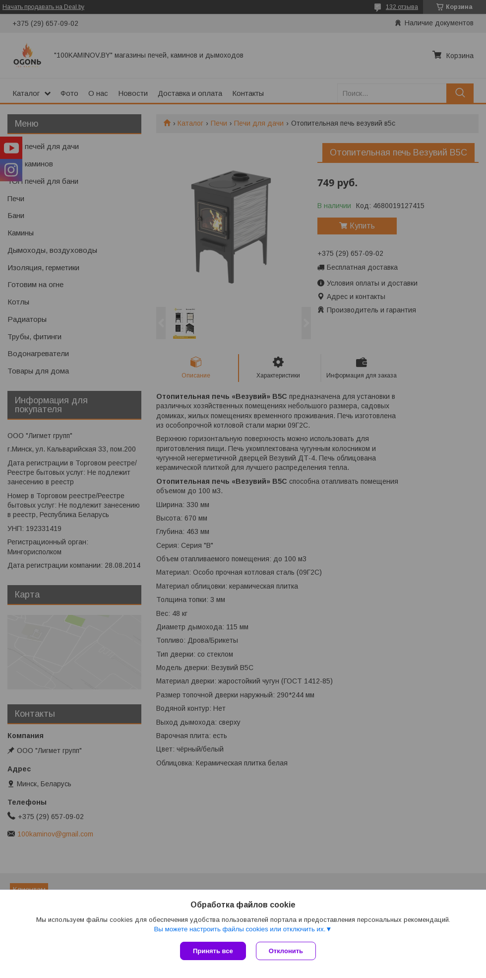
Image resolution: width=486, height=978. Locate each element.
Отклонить (286, 951)
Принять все (213, 951)
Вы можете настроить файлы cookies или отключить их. (239, 929)
